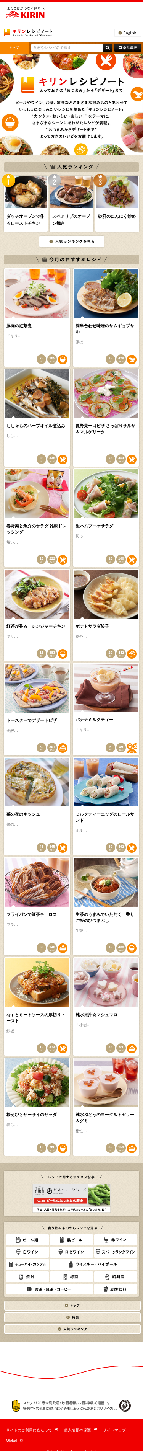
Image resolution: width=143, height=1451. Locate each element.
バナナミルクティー (94, 719)
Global (14, 1440)
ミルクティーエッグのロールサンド (105, 817)
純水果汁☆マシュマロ (96, 1014)
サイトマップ (114, 1430)
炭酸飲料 (115, 1289)
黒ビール (71, 1239)
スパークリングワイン (115, 1252)
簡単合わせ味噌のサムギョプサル (105, 328)
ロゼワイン (71, 1252)
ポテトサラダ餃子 (92, 626)
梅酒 (71, 1277)
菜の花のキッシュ (23, 814)
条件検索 (127, 48)
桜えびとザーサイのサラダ (31, 1114)
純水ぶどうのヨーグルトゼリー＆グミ (105, 1117)
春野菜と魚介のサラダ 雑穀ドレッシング (36, 529)
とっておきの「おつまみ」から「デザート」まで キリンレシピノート (28, 32)
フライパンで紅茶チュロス (31, 914)
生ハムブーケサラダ (94, 526)
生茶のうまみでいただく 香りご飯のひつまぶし (105, 917)
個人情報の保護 (80, 1430)
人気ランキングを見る (71, 241)
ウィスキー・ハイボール (93, 1264)
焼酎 (27, 1277)
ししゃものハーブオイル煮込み (35, 425)
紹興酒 (115, 1277)
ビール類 (27, 1239)
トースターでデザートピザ (31, 720)
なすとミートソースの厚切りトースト (35, 1017)
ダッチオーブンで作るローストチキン (25, 220)
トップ (14, 48)
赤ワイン (115, 1239)
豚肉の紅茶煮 (19, 325)
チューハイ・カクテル (27, 1264)
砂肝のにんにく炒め (117, 216)
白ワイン (27, 1252)
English (127, 33)
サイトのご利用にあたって (32, 1430)
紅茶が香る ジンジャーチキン (35, 626)
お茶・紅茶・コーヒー (49, 1289)
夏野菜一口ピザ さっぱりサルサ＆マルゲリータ (105, 428)
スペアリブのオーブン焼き (71, 220)
